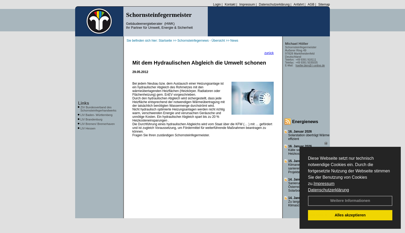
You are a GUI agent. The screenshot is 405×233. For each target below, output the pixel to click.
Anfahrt (298, 4)
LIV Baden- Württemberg (96, 114)
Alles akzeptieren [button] (350, 215)
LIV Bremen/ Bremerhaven (97, 123)
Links (83, 103)
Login (217, 4)
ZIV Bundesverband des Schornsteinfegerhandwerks (98, 109)
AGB (311, 4)
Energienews (305, 121)
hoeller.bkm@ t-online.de (310, 65)
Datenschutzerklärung (328, 190)
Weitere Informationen (350, 200)
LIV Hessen (87, 128)
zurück (269, 53)
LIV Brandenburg (91, 119)
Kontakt (230, 4)
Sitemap (324, 4)
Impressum (324, 183)
